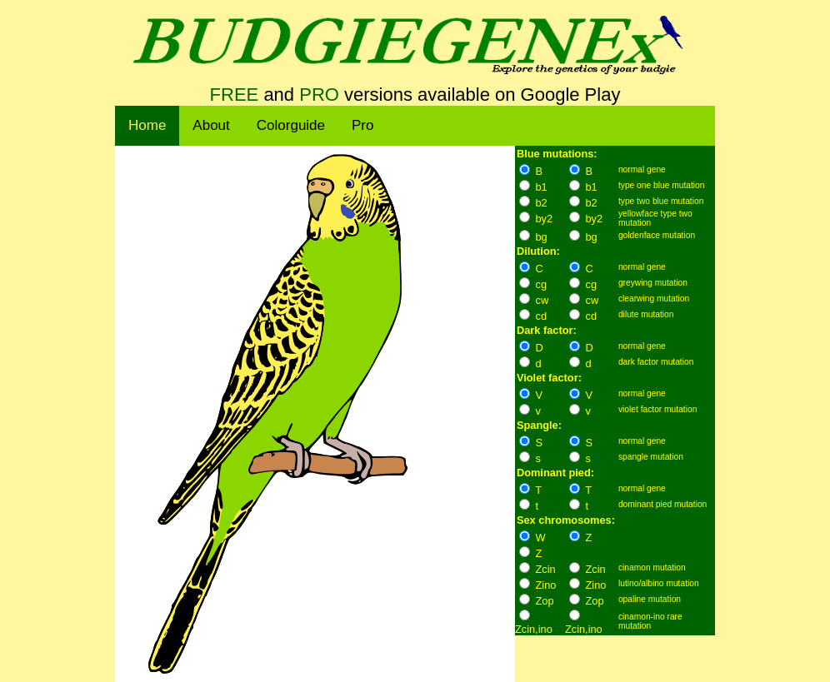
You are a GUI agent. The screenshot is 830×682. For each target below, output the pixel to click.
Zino (546, 585)
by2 (544, 218)
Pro (362, 125)
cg (542, 284)
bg (542, 237)
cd (542, 316)
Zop (545, 601)
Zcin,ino (533, 629)
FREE (234, 94)
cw (542, 300)
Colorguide (291, 125)
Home (147, 125)
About (210, 125)
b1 (542, 187)
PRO (319, 94)
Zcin (546, 569)
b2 (542, 203)
